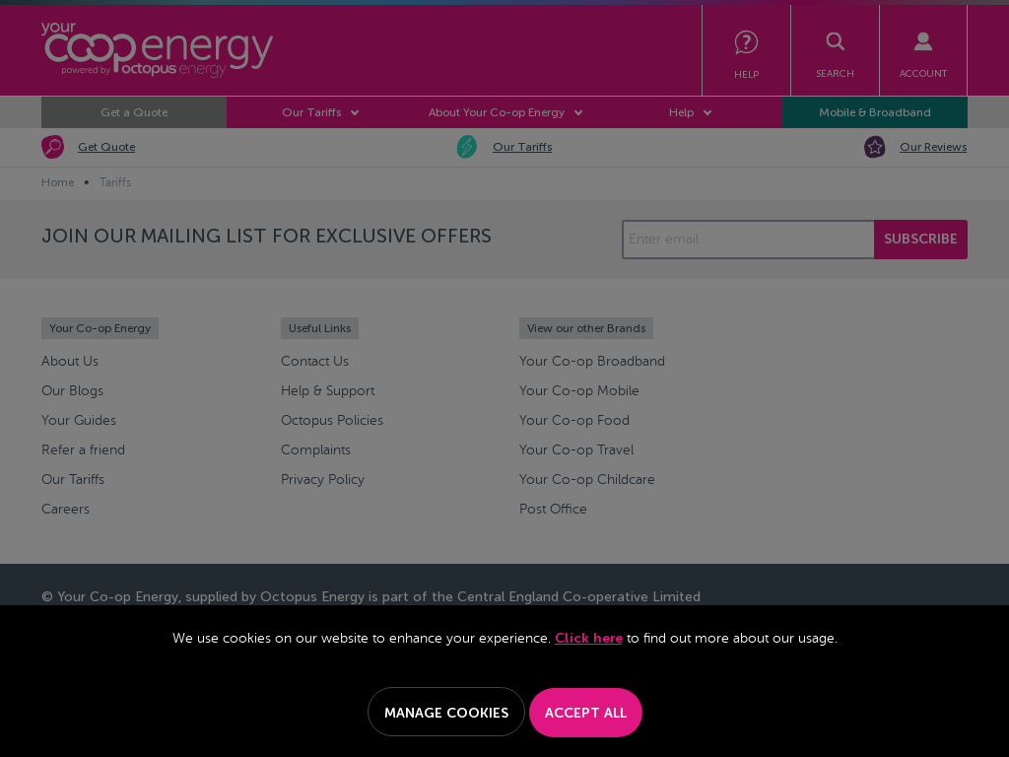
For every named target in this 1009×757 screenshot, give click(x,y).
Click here (589, 638)
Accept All (586, 713)
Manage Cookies (446, 713)
